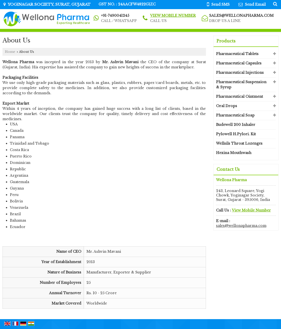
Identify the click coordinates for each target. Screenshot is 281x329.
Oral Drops (226, 106)
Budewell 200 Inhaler (235, 124)
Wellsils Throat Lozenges (239, 143)
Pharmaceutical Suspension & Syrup (241, 84)
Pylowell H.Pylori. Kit (236, 134)
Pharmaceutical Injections (240, 72)
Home (10, 52)
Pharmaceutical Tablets (237, 54)
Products (226, 41)
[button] (173, 15)
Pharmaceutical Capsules (238, 63)
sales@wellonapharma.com (241, 15)
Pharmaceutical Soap (235, 115)
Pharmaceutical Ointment (239, 96)
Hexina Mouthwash (233, 153)
